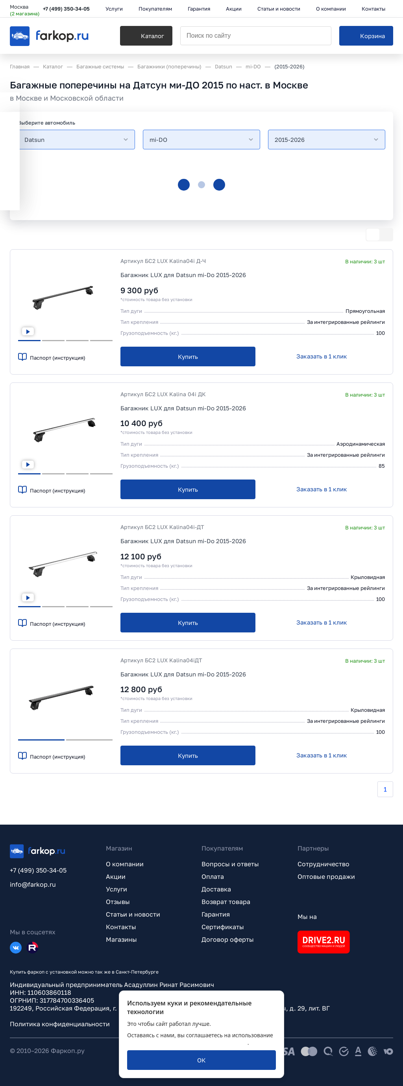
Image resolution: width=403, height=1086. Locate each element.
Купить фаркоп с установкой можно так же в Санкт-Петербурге (84, 972)
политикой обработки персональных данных (187, 1042)
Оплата (213, 876)
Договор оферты (228, 939)
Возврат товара (226, 902)
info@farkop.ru (33, 884)
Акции (116, 876)
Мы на (307, 917)
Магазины (121, 939)
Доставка (216, 889)
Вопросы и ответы (230, 864)
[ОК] (201, 1060)
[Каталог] (146, 36)
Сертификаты (223, 927)
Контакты (121, 927)
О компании (125, 864)
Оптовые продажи (326, 876)
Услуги (116, 889)
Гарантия (216, 914)
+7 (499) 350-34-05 (66, 9)
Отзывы (118, 902)
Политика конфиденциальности (60, 1024)
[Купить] (187, 356)
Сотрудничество (323, 864)
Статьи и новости (133, 914)
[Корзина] (366, 36)
